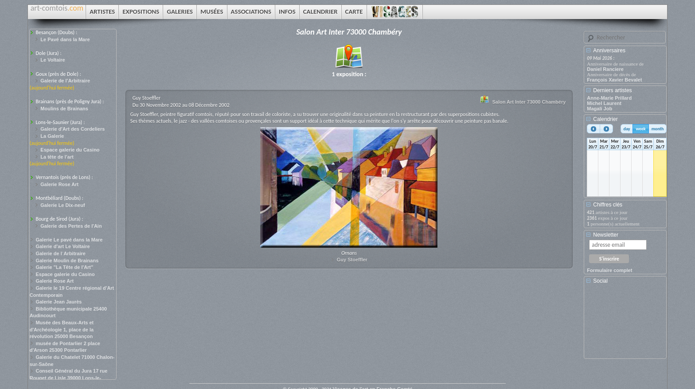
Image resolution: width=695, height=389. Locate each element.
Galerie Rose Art (59, 184)
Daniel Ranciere (605, 69)
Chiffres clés (607, 205)
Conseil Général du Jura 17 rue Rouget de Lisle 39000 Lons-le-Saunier (69, 377)
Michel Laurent (604, 103)
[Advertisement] (627, 324)
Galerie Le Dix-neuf (62, 205)
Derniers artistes (612, 90)
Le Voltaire (52, 59)
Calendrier (605, 119)
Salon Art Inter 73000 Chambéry (529, 102)
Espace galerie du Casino (69, 149)
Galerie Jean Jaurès (58, 301)
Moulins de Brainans (64, 108)
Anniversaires (609, 50)
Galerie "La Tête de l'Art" (64, 267)
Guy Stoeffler (352, 259)
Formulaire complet (609, 270)
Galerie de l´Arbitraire (60, 253)
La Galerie (52, 136)
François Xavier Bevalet (614, 79)
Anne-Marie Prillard (609, 98)
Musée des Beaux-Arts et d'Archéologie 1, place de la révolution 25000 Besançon (62, 329)
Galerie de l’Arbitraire (65, 80)
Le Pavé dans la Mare (65, 39)
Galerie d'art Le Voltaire (62, 246)
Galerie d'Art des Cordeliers (72, 129)
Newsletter (605, 235)
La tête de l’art (57, 156)
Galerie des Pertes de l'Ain (71, 226)
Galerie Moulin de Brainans (66, 260)
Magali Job (599, 108)
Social (600, 281)
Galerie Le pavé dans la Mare (68, 239)
